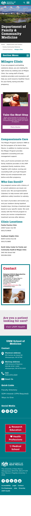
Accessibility (6, 485)
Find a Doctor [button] (15, 127)
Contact (21, 485)
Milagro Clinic (18, 49)
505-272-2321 (11, 375)
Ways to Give (7, 397)
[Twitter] (11, 480)
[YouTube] (20, 481)
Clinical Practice (8, 49)
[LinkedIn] (11, 411)
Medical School (15, 448)
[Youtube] (15, 411)
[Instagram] (7, 411)
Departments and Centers (14, 44)
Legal (14, 485)
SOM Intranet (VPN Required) (15, 394)
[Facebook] (3, 411)
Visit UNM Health (15, 326)
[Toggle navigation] (28, 2)
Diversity (22, 488)
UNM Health (5, 491)
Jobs (15, 488)
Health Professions (15, 438)
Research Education (15, 428)
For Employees (6, 488)
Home (3, 44)
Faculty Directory (9, 390)
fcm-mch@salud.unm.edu (10, 284)
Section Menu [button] (10, 55)
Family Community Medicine (11, 47)
